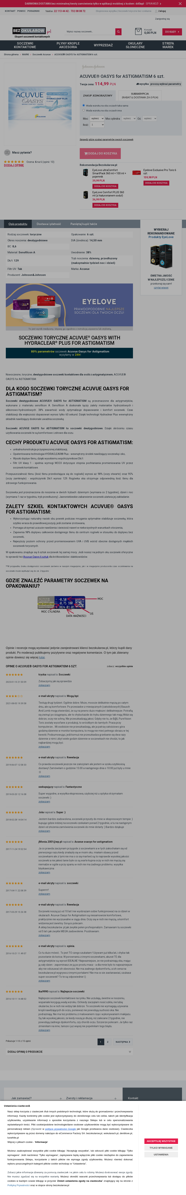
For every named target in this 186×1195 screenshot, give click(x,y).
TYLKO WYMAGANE (161, 1147)
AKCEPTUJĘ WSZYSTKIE (161, 1141)
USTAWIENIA (161, 1154)
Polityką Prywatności (18, 1185)
